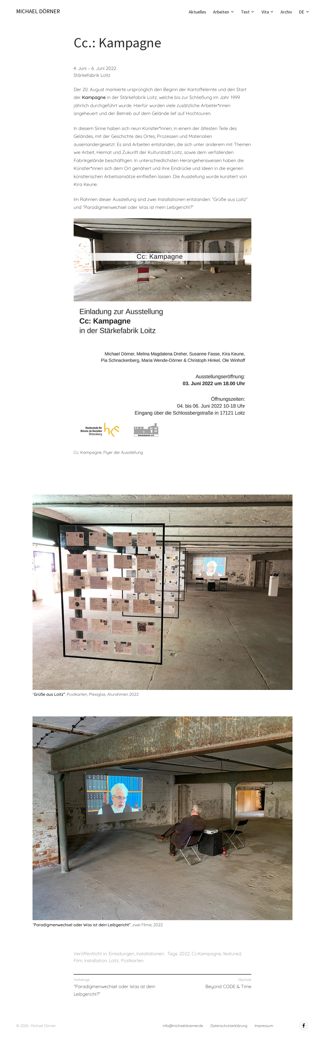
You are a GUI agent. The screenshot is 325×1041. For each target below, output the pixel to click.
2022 (184, 954)
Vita (265, 12)
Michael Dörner (38, 11)
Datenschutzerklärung (228, 1025)
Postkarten (132, 960)
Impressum (264, 1025)
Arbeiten (221, 12)
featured (232, 954)
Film (78, 960)
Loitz (114, 960)
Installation (95, 960)
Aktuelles (197, 12)
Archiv (286, 12)
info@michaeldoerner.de (183, 1025)
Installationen (150, 954)
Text (245, 12)
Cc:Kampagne (206, 954)
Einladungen (121, 954)
